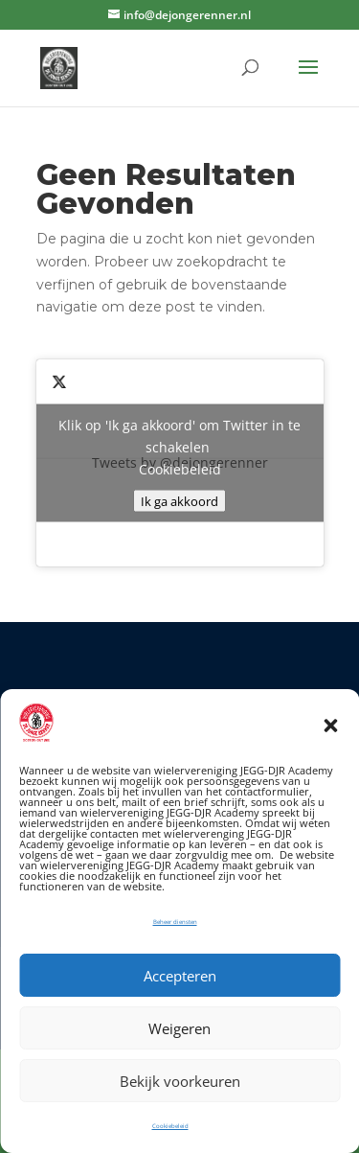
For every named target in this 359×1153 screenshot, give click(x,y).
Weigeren (179, 1028)
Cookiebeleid (170, 1126)
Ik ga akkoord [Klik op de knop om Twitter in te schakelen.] (179, 501)
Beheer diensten (175, 922)
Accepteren (180, 975)
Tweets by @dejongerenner (180, 463)
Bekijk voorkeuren (180, 1081)
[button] (330, 725)
